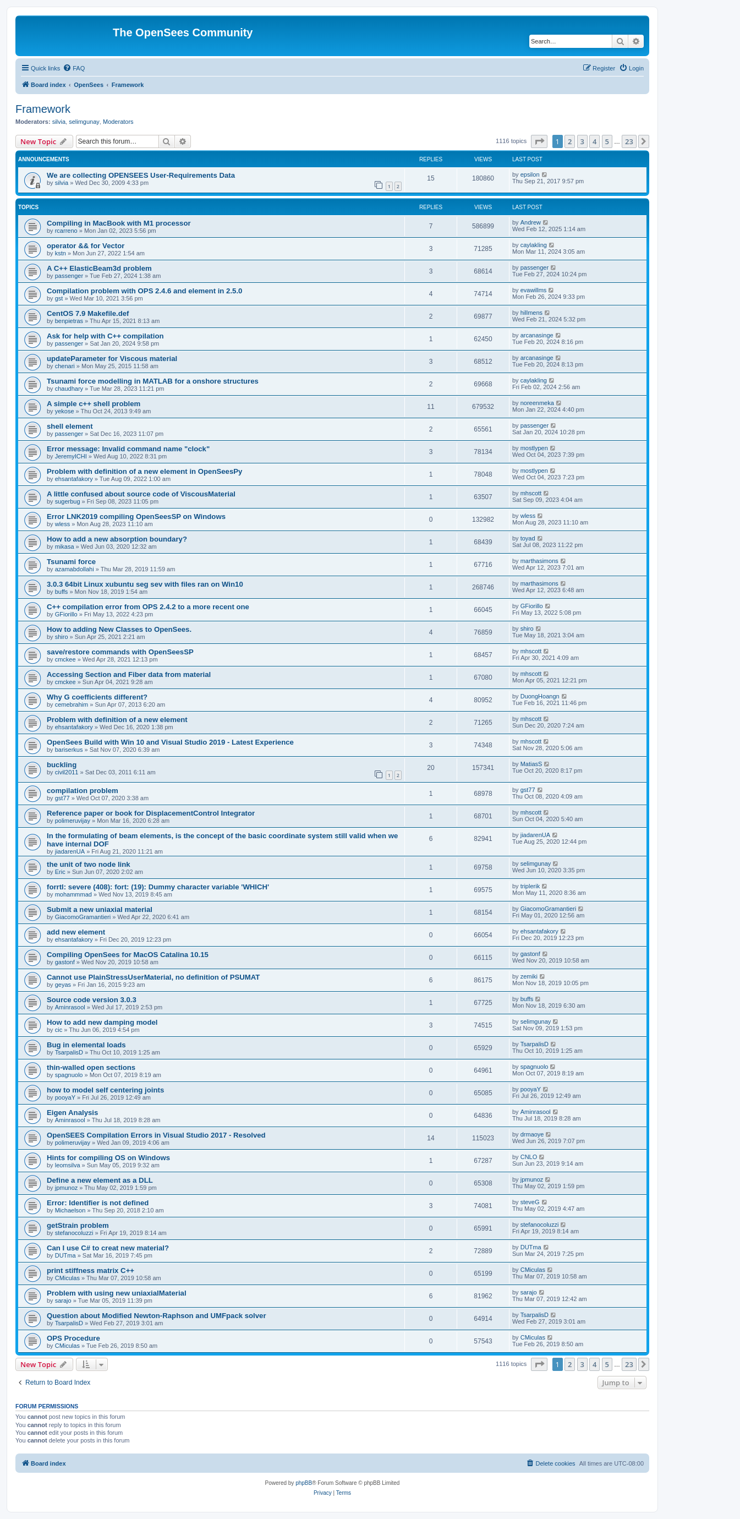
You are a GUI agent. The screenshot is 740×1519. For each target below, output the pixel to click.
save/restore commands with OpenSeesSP (120, 652)
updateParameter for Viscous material (112, 358)
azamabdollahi (74, 569)
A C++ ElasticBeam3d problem (99, 268)
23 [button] (629, 141)
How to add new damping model (102, 1022)
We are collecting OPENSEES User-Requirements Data (141, 175)
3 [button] (582, 141)
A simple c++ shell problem (93, 404)
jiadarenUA (70, 851)
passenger (69, 275)
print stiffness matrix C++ (90, 1270)
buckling (61, 765)
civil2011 (67, 772)
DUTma (65, 1255)
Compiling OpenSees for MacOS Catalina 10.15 (128, 954)
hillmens (531, 312)
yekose (64, 411)
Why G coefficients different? (97, 697)
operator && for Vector (85, 246)
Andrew (530, 222)
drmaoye (532, 1134)
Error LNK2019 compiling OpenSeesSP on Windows (136, 516)
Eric (60, 871)
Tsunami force (71, 562)
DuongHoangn (540, 696)
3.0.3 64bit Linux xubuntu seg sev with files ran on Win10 (145, 584)
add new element (76, 932)
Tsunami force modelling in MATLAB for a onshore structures (153, 381)
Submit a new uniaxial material (99, 909)
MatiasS (531, 764)
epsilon (530, 174)
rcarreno (66, 230)
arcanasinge (536, 335)
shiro (61, 636)
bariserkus (69, 749)
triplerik (530, 886)
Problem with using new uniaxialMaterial (117, 1293)
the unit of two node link (88, 864)
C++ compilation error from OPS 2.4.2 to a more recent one (148, 607)
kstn (60, 253)
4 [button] (594, 141)
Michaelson (70, 1210)
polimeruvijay (72, 820)
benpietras (69, 321)
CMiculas (67, 1278)
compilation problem (82, 790)
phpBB (303, 1483)
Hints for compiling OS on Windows (108, 1158)
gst (59, 298)
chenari (65, 366)
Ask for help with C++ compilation (105, 336)
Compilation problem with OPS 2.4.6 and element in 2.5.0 (144, 291)
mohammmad (73, 894)
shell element (70, 426)
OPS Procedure (73, 1338)
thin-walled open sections (91, 1067)
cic (58, 1029)
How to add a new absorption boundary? (117, 539)
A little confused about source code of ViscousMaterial (141, 494)
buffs (61, 591)
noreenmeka (537, 403)
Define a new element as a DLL (100, 1180)
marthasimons (539, 561)
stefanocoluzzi (74, 1233)
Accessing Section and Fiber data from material (129, 674)
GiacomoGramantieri (83, 917)
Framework (42, 109)
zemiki (529, 976)
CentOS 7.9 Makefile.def (88, 313)
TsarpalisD (69, 1052)
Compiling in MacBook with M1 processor (119, 223)
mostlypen (534, 448)
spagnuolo (69, 1075)
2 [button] (570, 141)
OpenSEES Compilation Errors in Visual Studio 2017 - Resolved (156, 1135)
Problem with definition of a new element (117, 719)
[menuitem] (74, 68)
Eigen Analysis (72, 1112)
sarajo (63, 1300)
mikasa (64, 546)
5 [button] (607, 141)
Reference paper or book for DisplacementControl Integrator (151, 813)
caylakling (533, 245)
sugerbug (67, 501)
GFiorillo (66, 614)
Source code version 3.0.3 (91, 1000)
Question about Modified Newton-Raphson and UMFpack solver (156, 1316)
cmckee (65, 659)
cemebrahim (72, 704)
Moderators (118, 121)
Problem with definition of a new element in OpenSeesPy (144, 471)
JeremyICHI (71, 456)
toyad (527, 538)
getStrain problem (78, 1225)
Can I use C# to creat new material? (108, 1248)
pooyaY (65, 1097)
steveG (530, 1202)
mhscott (531, 493)
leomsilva (67, 1165)
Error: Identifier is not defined (98, 1203)
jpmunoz (66, 1187)
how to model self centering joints (105, 1090)
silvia (58, 121)
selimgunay (84, 121)
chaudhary (69, 388)
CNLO (529, 1157)
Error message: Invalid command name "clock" (128, 449)
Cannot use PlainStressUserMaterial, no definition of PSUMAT (153, 977)
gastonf (65, 962)
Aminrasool (70, 1007)
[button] (539, 141)
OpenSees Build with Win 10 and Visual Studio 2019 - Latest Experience (170, 742)
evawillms (533, 290)
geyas (63, 984)
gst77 (62, 798)
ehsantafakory (74, 479)
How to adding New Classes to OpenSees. (119, 629)
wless (62, 524)
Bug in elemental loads (86, 1045)
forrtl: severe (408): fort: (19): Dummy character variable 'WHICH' (158, 887)
